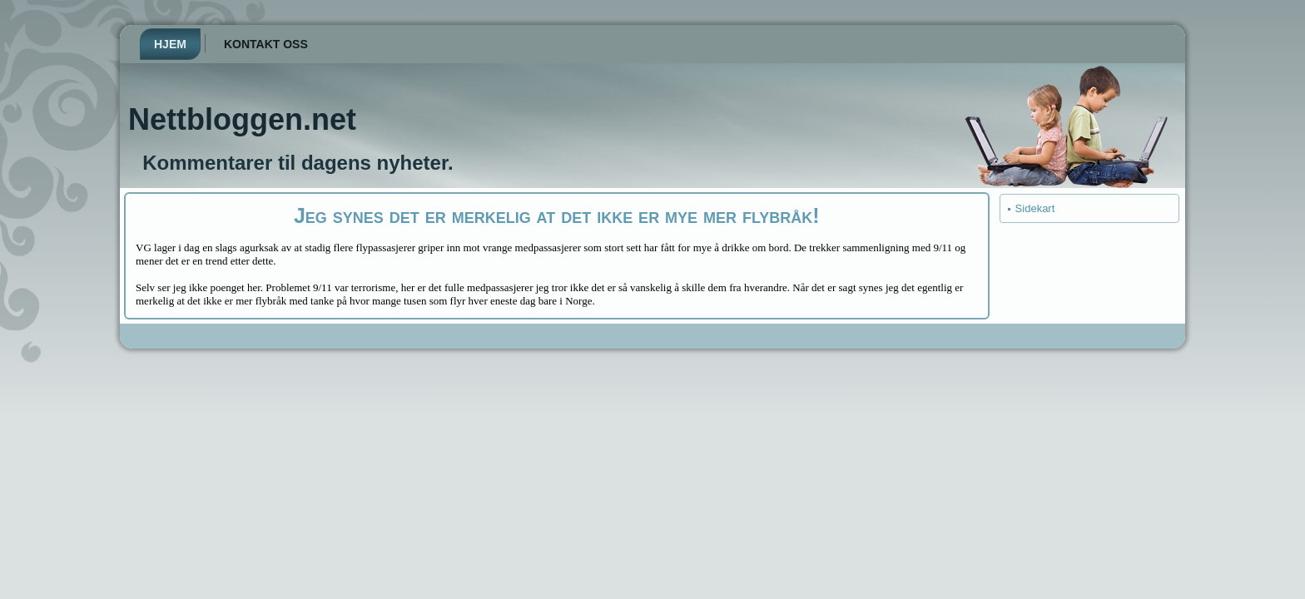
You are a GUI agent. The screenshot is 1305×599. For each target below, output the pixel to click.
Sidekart (1035, 208)
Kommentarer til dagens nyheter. (297, 162)
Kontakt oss (266, 44)
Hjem (170, 44)
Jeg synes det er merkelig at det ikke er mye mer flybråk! (557, 215)
